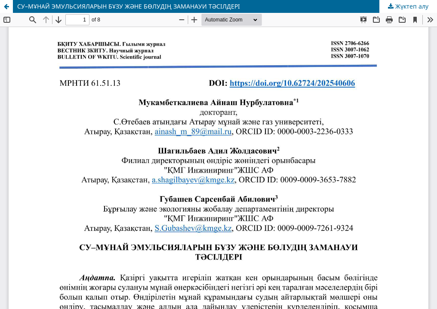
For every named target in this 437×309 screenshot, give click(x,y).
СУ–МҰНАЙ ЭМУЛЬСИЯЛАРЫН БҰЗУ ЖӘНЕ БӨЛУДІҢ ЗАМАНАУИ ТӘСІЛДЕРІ (128, 6)
